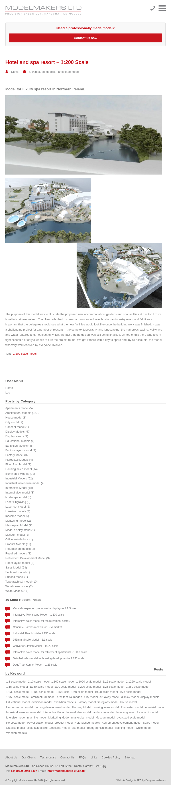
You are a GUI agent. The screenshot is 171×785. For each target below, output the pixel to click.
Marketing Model (58, 717)
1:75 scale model (130, 691)
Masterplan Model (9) (18, 525)
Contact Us (67, 757)
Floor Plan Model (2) (18, 464)
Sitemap (130, 757)
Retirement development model (121, 722)
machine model (37, 717)
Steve (14, 71)
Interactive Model (54, 712)
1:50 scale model (82, 691)
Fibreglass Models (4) (19, 459)
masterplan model (82, 717)
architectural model (43, 697)
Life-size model (15, 717)
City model (91, 697)
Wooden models (16, 733)
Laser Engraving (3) (17, 502)
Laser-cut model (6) (17, 506)
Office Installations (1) (19, 539)
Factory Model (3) (16, 455)
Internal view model (78, 712)
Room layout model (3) (19, 562)
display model (130, 697)
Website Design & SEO (128, 780)
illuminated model (132, 707)
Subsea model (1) (16, 577)
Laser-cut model (147, 712)
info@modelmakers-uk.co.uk (66, 771)
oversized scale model (131, 717)
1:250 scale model (137, 686)
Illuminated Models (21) (20, 473)
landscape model (68, 71)
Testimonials (48, 757)
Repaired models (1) (18, 553)
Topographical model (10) (21, 581)
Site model (78, 727)
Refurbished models (87, 722)
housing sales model (106, 707)
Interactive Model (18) (19, 487)
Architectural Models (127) (22, 412)
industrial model (155, 707)
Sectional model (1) (17, 572)
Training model (124, 727)
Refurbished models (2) (20, 548)
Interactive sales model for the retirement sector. (41, 621)
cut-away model (110, 697)
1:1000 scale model (88, 681)
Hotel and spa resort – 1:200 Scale (47, 62)
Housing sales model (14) (21, 469)
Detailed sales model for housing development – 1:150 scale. (49, 658)
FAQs (82, 757)
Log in (9, 392)
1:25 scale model (113, 686)
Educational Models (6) (20, 441)
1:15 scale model (17, 686)
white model (143, 727)
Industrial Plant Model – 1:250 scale (34, 633)
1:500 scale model (106, 691)
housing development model (52, 707)
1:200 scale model (25, 353)
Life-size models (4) (17, 511)
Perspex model (15, 722)
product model (64, 722)
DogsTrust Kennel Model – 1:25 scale (35, 664)
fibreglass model (108, 702)
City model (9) (14, 422)
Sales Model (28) (16, 567)
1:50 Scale (62, 691)
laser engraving (126, 712)
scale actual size (37, 727)
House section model (19, 707)
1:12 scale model (113, 681)
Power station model (40, 722)
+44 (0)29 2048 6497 (152, 8)
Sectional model (59, 727)
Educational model (18, 702)
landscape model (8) (18, 497)
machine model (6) (17, 516)
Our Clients (29, 757)
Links (93, 757)
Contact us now (85, 38)
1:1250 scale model (138, 681)
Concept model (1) (17, 427)
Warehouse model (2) (19, 586)
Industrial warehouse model (23, 712)
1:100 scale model (62, 681)
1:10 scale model (39, 681)
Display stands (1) (16, 436)
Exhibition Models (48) (19, 445)
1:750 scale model (17, 697)
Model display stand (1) (20, 530)
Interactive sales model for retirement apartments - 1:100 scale (50, 652)
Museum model (105, 717)
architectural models (42, 71)
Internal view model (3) (19, 492)
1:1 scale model (16, 681)
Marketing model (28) (18, 520)
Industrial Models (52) (19, 478)
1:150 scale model (41, 686)
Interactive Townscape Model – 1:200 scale (38, 614)
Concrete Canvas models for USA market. (38, 627)
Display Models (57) (18, 431)
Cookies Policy (111, 757)
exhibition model (41, 702)
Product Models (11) (18, 544)
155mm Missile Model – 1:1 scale (32, 639)
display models (149, 697)
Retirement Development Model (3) (27, 558)
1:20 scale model (65, 686)
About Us (11, 757)
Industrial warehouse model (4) (25, 483)
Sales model (151, 722)
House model (128, 702)
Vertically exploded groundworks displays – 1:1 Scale (44, 608)
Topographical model (100, 727)
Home (9, 387)
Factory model (87, 702)
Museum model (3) (17, 534)
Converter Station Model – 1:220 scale (35, 646)
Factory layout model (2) (20, 450)
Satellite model (15, 727)
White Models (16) (16, 591)
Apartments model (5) (19, 408)
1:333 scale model (17, 691)
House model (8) (15, 417)
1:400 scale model (42, 691)
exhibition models (65, 702)
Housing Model (81, 707)
